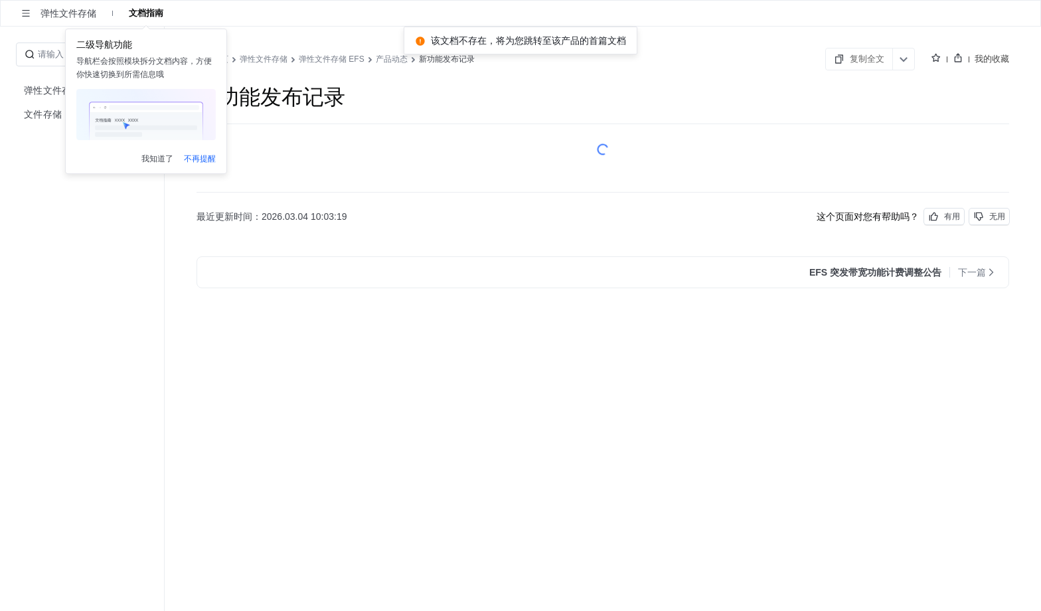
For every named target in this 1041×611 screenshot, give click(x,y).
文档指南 (146, 13)
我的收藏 (992, 58)
